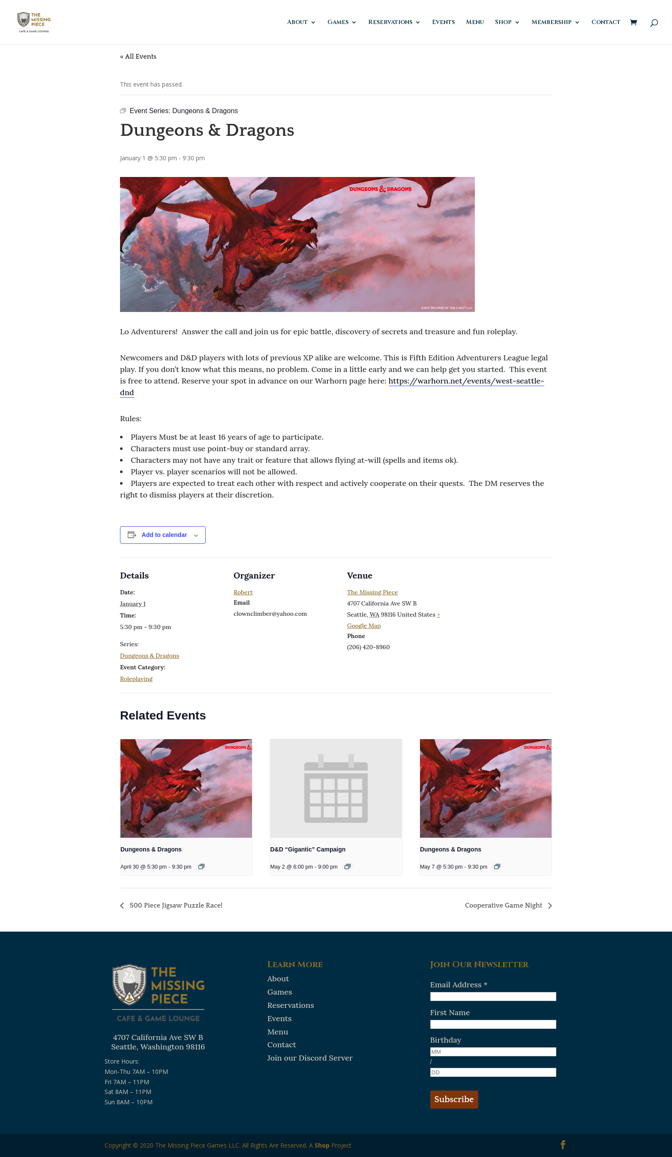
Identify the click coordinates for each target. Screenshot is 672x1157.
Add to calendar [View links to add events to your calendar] (164, 534)
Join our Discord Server (310, 1058)
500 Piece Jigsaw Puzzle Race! (175, 905)
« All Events (138, 56)
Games (337, 22)
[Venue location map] (506, 616)
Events (443, 22)
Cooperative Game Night (504, 905)
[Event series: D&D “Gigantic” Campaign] (348, 866)
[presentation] (186, 788)
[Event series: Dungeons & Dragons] (201, 866)
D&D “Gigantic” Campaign (307, 849)
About (297, 22)
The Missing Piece (372, 592)
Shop (503, 22)
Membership (551, 22)
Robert (243, 592)
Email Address (459, 984)
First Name (450, 1012)
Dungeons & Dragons (149, 655)
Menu (475, 22)
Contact (606, 22)
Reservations (390, 22)
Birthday (446, 1040)
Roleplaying (136, 679)
